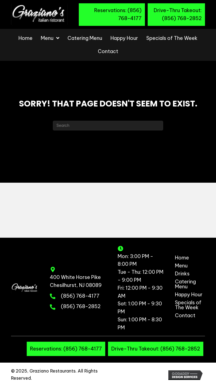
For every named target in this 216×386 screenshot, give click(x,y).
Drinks (182, 274)
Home (182, 258)
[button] (112, 14)
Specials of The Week (188, 305)
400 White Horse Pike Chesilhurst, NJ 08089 (76, 281)
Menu (181, 266)
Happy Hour (188, 295)
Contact (185, 316)
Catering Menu (185, 284)
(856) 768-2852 (81, 306)
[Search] (108, 125)
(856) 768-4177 (80, 296)
